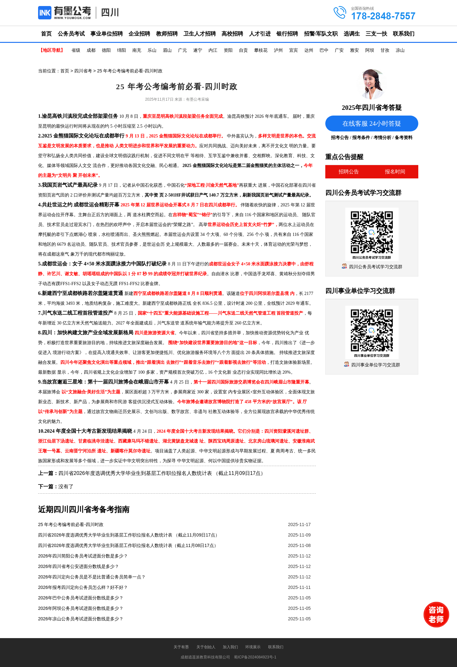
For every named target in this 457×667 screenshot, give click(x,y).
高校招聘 (232, 34)
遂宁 (197, 50)
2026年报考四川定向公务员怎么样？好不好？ (83, 587)
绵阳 (121, 50)
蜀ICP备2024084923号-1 (255, 657)
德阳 (106, 50)
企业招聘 (139, 34)
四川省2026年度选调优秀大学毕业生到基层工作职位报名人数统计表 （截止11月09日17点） (162, 473)
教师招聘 (167, 34)
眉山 (167, 50)
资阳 (228, 50)
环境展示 (253, 647)
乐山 (152, 50)
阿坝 (369, 50)
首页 (46, 34)
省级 (75, 50)
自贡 (243, 50)
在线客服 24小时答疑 (371, 123)
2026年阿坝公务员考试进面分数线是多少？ (80, 608)
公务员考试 (71, 34)
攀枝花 (261, 50)
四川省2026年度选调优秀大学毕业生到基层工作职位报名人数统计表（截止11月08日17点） (128, 545)
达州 (308, 50)
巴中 (324, 50)
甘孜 (385, 50)
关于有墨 (181, 647)
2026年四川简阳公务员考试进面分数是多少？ (83, 555)
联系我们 (403, 34)
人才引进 (260, 34)
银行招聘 (287, 34)
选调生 (352, 34)
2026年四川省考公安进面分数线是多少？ (78, 566)
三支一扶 (376, 34)
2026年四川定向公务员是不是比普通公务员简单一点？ (92, 576)
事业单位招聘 (106, 34)
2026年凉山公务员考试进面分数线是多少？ (80, 618)
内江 (213, 50)
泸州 (278, 50)
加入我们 (230, 647)
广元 (182, 50)
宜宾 (293, 50)
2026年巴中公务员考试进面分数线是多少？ (80, 597)
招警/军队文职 (321, 34)
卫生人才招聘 (199, 34)
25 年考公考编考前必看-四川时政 (70, 524)
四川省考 (83, 70)
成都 (91, 50)
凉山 (400, 50)
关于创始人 (205, 647)
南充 (136, 50)
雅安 (354, 50)
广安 (339, 50)
